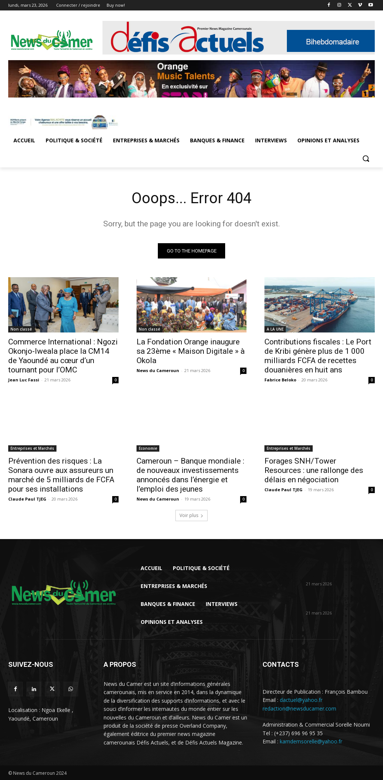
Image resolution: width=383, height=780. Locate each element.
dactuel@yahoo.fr (301, 699)
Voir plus (191, 515)
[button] (366, 158)
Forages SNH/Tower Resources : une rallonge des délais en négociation (313, 470)
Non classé (21, 328)
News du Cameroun (158, 370)
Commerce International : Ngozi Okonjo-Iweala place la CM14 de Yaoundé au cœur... (339, 569)
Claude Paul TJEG (27, 499)
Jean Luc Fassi (23, 379)
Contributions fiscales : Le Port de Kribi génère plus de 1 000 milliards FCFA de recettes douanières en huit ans (317, 355)
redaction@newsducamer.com (299, 708)
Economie (148, 448)
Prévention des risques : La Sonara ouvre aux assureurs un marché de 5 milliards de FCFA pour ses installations (61, 474)
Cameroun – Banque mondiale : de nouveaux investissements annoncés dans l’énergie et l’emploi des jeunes (190, 474)
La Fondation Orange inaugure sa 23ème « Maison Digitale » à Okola (191, 351)
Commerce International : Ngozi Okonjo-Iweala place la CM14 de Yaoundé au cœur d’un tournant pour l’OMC (63, 355)
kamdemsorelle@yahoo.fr (311, 741)
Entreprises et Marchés (32, 448)
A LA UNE (275, 328)
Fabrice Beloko (280, 379)
